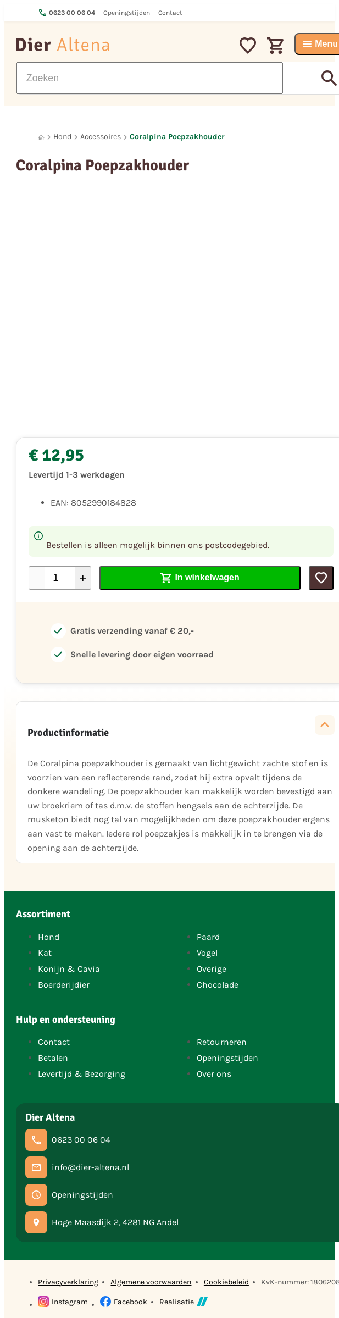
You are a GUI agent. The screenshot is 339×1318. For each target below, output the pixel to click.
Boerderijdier (64, 984)
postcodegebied (236, 545)
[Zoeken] (149, 78)
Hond (62, 136)
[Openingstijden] (69, 1195)
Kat (45, 953)
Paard (208, 937)
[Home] (41, 137)
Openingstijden (227, 1058)
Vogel (207, 953)
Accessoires (100, 136)
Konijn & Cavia (69, 968)
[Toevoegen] (321, 578)
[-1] (37, 578)
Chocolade (217, 984)
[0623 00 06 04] (67, 1140)
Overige (211, 968)
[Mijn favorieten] (248, 44)
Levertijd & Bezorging (81, 1073)
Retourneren (222, 1042)
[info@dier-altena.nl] (77, 1167)
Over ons (214, 1073)
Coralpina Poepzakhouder (177, 136)
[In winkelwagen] (200, 578)
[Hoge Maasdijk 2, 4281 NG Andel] (102, 1222)
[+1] (83, 578)
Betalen (53, 1058)
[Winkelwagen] (275, 44)
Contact (54, 1042)
